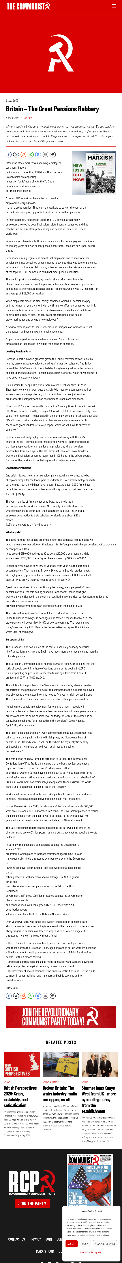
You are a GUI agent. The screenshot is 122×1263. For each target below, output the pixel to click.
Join (48, 1239)
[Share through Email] (45, 154)
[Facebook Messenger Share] (38, 154)
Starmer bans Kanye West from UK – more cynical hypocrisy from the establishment (99, 1099)
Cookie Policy (84, 1252)
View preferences (105, 1243)
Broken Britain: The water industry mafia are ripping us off (60, 1093)
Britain (28, 117)
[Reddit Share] (23, 154)
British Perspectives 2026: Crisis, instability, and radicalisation (20, 1096)
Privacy (35, 1239)
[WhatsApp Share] (31, 154)
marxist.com (45, 1251)
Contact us (16, 1239)
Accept (72, 1243)
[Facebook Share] (9, 154)
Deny (85, 1243)
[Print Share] (53, 154)
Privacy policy (97, 1252)
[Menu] (114, 5)
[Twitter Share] (16, 154)
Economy (54, 1081)
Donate (61, 1239)
